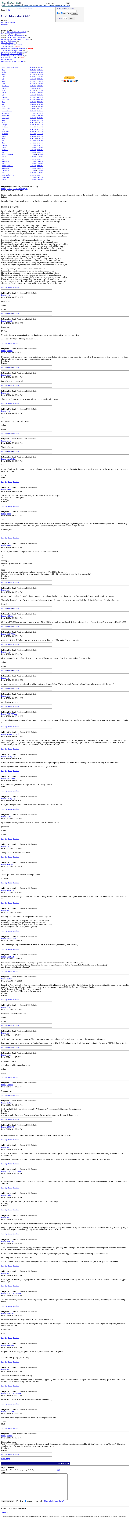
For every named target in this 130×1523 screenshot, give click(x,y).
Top (6, 287)
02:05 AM (40, 125)
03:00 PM (40, 154)
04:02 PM (40, 177)
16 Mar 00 (33, 67)
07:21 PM (40, 136)
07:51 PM (40, 90)
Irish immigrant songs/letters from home (13, 48)
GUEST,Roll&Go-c (7, 166)
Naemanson (5, 161)
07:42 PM (40, 141)
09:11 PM (40, 115)
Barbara (4, 74)
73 (22, 45)
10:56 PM (40, 102)
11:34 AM (40, 134)
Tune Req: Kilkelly (7, 46)
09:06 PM (40, 138)
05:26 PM (40, 159)
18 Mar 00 (33, 115)
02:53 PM (40, 175)
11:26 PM (40, 118)
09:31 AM (40, 106)
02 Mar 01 (33, 170)
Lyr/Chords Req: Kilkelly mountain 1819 (13, 52)
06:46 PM (40, 161)
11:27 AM (40, 111)
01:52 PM (40, 147)
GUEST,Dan (5, 99)
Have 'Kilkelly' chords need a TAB (11, 54)
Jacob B (4, 72)
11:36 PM (40, 113)
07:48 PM (40, 143)
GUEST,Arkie (6, 108)
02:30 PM (40, 150)
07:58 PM (40, 145)
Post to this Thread (21, 8)
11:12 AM (40, 131)
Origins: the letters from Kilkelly (16, 32)
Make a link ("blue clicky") (54, 1506)
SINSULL (5, 127)
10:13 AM (40, 108)
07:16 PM (40, 81)
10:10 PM (40, 95)
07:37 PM (40, 86)
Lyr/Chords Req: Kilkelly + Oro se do (12, 61)
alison (3, 70)
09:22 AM (40, 72)
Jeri (3, 79)
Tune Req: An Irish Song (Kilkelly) (11, 50)
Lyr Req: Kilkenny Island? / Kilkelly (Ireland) (15, 39)
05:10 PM (40, 157)
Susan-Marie (5, 131)
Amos (3, 76)
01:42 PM (40, 173)
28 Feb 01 (33, 141)
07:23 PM (40, 83)
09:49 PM (40, 92)
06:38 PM (40, 79)
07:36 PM (40, 166)
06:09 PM (40, 74)
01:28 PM (40, 129)
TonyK (4, 122)
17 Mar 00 (33, 104)
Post (2, 287)
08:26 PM (40, 168)
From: (3, 189)
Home (30, 8)
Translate (16, 287)
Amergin (4, 125)
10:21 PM (40, 99)
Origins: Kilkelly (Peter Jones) (16, 35)
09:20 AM (40, 70)
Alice (3, 106)
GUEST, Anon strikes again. (10, 67)
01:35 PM (40, 170)
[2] (9, 10)
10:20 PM (40, 97)
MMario (4, 97)
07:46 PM (40, 88)
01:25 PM (40, 127)
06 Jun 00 (33, 125)
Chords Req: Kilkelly (7, 43)
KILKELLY (4, 24)
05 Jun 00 (33, 122)
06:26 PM (40, 76)
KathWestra (5, 170)
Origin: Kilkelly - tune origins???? (17, 37)
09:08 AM (40, 67)
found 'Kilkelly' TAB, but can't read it (12, 56)
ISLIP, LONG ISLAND (8, 22)
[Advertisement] (70, 37)
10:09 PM (40, 122)
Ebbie (3, 83)
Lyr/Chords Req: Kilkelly (9, 57)
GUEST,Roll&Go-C (8, 154)
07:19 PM (40, 163)
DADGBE (5, 134)
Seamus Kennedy (7, 111)
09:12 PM (40, 179)
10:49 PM (40, 120)
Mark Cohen (5, 86)
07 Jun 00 (33, 131)
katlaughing (5, 113)
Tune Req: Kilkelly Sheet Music (11, 45)
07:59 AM (40, 104)
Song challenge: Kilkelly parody (11, 34)
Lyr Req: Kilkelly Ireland (8, 41)
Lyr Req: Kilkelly (6, 59)
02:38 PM (40, 152)
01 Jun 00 (33, 120)
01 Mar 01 (33, 147)
